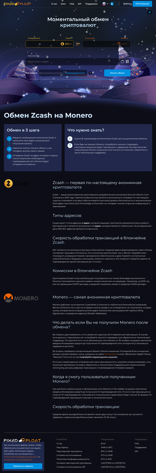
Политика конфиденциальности (73, 459)
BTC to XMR (107, 451)
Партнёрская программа (69, 451)
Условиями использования (85, 79)
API (79, 4)
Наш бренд (62, 447)
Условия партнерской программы (74, 463)
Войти (126, 4)
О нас (54, 4)
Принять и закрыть (23, 466)
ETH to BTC (106, 459)
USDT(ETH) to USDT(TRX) (113, 467)
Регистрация (142, 4)
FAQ (72, 4)
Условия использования (69, 455)
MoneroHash (110, 354)
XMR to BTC (107, 447)
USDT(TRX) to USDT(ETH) (113, 463)
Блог (63, 4)
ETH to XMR (107, 455)
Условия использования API (71, 467)
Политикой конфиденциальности (114, 79)
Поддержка (91, 4)
